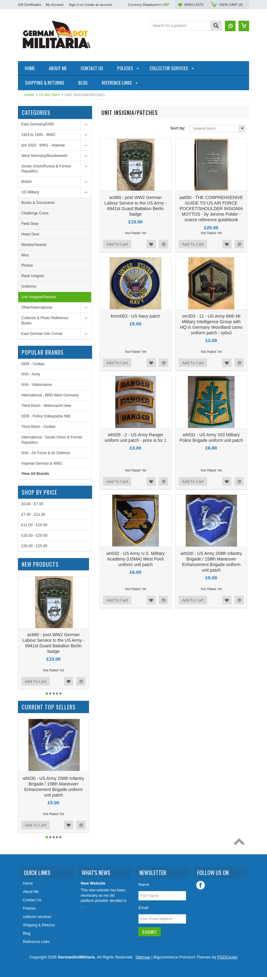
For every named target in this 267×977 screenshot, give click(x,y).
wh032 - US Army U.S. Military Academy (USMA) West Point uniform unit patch (135, 559)
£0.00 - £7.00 (32, 504)
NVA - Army (30, 374)
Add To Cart (117, 244)
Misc (25, 255)
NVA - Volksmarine (36, 385)
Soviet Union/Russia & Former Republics (46, 169)
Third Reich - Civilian (38, 427)
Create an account (98, 4)
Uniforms (28, 286)
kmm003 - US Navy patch (135, 316)
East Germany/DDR (37, 124)
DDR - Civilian (32, 364)
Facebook (200, 885)
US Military (49, 95)
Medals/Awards (34, 245)
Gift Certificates (29, 4)
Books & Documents (38, 203)
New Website (93, 883)
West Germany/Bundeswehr (44, 156)
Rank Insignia (32, 276)
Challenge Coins (35, 213)
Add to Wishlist (151, 244)
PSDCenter (227, 957)
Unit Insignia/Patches (38, 297)
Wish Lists (193, 4)
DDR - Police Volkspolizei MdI (45, 416)
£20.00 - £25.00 (34, 546)
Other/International (36, 307)
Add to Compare (163, 244)
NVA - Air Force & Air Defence (45, 453)
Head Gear (30, 234)
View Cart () (231, 4)
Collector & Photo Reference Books (44, 320)
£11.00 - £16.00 (34, 525)
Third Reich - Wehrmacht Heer (46, 406)
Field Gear (30, 224)
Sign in (74, 4)
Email (143, 907)
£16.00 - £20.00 (34, 535)
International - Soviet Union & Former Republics (52, 440)
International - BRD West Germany (49, 395)
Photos (27, 265)
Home (29, 95)
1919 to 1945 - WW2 (38, 135)
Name (143, 884)
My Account (54, 4)
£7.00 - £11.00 (33, 514)
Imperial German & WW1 (41, 463)
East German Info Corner (42, 334)
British (26, 182)
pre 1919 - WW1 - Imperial (43, 145)
